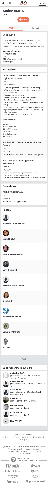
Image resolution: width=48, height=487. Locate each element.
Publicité (26, 447)
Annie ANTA (15, 398)
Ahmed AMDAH (16, 381)
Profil (11, 28)
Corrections (36, 451)
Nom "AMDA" (16, 421)
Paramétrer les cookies (32, 449)
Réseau (35, 28)
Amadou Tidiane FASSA (14, 223)
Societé (42, 447)
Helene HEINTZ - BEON (13, 285)
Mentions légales (13, 451)
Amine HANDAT (17, 373)
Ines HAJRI (7, 300)
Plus (24, 359)
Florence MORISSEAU (13, 254)
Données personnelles (15, 449)
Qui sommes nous (9, 447)
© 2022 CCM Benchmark (24, 454)
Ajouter (24, 19)
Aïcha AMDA (15, 389)
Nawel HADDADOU (12, 316)
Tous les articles (25, 451)
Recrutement (34, 447)
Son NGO (7, 347)
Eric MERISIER (9, 238)
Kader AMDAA (16, 412)
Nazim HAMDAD (17, 405)
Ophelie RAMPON (11, 331)
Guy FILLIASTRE (10, 269)
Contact (19, 447)
